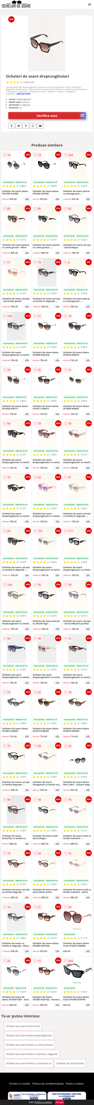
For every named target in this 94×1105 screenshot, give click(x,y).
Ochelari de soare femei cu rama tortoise (29, 1044)
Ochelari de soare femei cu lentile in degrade (32, 1054)
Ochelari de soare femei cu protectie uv (28, 1063)
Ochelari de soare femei (70, 1063)
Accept (59, 1102)
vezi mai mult (23, 93)
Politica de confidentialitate (48, 1083)
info (27, 198)
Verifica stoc (61, 115)
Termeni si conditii (19, 1083)
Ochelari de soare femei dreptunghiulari (29, 1035)
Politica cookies (75, 1083)
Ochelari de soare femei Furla (23, 1026)
